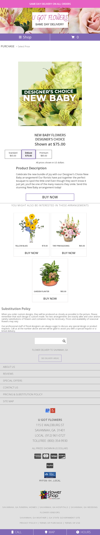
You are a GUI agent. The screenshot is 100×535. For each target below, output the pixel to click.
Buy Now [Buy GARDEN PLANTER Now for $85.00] (50, 298)
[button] (50, 475)
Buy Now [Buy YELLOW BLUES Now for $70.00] (31, 253)
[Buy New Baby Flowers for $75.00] (50, 197)
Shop (25, 37)
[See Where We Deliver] (50, 358)
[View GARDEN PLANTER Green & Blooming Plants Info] (50, 274)
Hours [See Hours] (83, 532)
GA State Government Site (64, 517)
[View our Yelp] (52, 412)
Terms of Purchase (51, 523)
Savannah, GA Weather (33, 517)
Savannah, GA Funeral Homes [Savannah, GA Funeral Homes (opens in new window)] (19, 507)
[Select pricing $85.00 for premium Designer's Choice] (44, 154)
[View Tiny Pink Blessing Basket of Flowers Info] (68, 229)
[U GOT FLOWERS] (50, 26)
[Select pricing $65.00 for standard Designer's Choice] (13, 154)
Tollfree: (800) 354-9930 (50, 441)
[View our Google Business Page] (47, 412)
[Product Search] (50, 341)
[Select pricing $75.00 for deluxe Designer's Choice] (28, 154)
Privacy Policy (28, 523)
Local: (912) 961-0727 (50, 435)
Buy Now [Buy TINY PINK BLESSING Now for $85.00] (68, 253)
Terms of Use (72, 523)
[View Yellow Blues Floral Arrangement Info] (31, 229)
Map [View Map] (50, 532)
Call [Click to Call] (17, 532)
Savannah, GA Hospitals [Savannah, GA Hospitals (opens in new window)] (54, 507)
